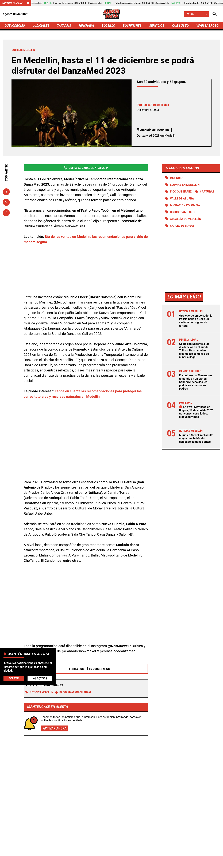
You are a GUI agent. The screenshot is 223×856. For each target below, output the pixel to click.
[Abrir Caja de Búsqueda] (215, 14)
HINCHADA (86, 25)
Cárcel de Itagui (182, 226)
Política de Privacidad (76, 851)
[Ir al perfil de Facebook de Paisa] (99, 822)
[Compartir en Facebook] (6, 191)
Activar (14, 678)
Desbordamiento (182, 212)
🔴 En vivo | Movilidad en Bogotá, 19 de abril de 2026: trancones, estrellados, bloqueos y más (196, 412)
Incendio (176, 178)
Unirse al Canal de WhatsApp (86, 168)
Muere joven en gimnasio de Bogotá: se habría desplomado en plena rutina (182, 738)
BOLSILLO (108, 25)
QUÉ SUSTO (180, 25)
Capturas (207, 191)
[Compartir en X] (6, 202)
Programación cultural (73, 652)
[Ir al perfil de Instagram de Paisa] (123, 822)
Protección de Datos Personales (143, 851)
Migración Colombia (185, 205)
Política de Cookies (180, 851)
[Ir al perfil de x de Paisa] (110, 822)
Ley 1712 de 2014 (209, 851)
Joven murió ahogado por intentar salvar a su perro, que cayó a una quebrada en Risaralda (184, 771)
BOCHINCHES (132, 25)
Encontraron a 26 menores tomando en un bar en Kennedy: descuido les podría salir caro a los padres (195, 382)
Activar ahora (55, 689)
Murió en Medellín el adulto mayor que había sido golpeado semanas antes (196, 439)
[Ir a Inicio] (111, 14)
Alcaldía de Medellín (185, 219)
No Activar (40, 678)
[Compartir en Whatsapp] (6, 212)
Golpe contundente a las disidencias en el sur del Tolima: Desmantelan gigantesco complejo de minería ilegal (194, 350)
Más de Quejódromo (35, 718)
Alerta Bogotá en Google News (86, 629)
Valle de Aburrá (182, 198)
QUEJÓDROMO (15, 25)
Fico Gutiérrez (181, 191)
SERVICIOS (156, 25)
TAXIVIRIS (64, 25)
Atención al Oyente (107, 851)
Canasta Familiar (12, 3)
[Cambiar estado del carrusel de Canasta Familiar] (28, 3)
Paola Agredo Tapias (156, 104)
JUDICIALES (41, 25)
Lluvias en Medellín (184, 185)
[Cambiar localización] (196, 14)
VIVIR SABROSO (207, 25)
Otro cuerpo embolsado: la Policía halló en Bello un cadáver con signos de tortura (195, 321)
